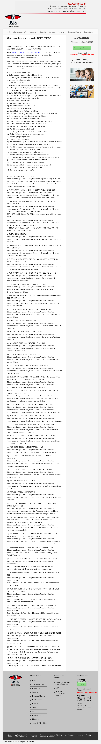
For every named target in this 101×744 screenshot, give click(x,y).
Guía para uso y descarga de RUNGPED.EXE (28, 52)
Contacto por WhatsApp (81, 48)
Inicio (8, 32)
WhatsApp (81, 684)
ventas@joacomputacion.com (82, 55)
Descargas (61, 32)
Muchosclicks (29, 742)
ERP (57, 688)
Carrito (34, 711)
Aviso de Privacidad (39, 723)
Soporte (43, 32)
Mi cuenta (35, 719)
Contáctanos (88, 32)
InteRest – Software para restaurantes (63, 683)
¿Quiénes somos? (19, 32)
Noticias (52, 32)
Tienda (34, 708)
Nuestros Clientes (74, 32)
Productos (33, 32)
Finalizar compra (38, 715)
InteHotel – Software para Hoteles (61, 693)
